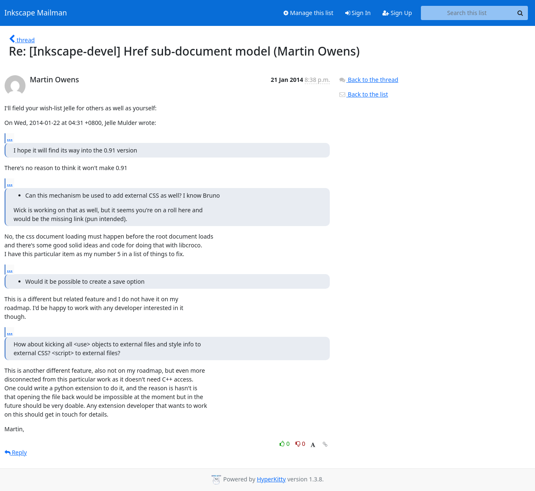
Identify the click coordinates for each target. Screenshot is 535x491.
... (10, 137)
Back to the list (363, 94)
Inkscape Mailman (36, 13)
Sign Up (397, 13)
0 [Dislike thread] (301, 444)
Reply (16, 452)
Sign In (358, 13)
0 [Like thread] (285, 444)
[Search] (520, 13)
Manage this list (308, 13)
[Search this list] (467, 13)
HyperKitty (271, 479)
